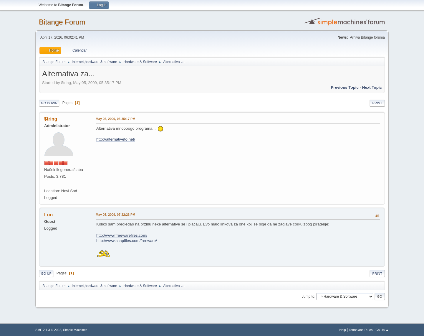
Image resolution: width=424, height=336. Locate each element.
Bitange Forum (62, 22)
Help (342, 330)
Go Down (49, 103)
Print (377, 103)
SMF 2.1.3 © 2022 (48, 330)
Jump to (308, 296)
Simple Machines (75, 330)
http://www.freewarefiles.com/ (121, 235)
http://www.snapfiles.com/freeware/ (126, 240)
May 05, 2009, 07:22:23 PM (115, 214)
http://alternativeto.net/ (115, 139)
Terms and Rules (361, 330)
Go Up (46, 273)
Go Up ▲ (382, 330)
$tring (50, 118)
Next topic (372, 87)
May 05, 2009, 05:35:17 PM (115, 119)
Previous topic (345, 87)
